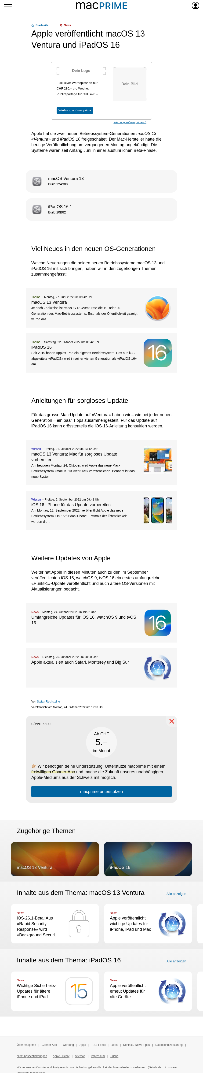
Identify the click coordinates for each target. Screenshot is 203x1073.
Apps (83, 1045)
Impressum (98, 1056)
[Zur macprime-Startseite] (101, 5)
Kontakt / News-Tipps (136, 1045)
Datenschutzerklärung (169, 1045)
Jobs (114, 1045)
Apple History (61, 1056)
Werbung (68, 1045)
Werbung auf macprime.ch (129, 122)
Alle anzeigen (176, 894)
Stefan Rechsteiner (49, 701)
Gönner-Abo (49, 1045)
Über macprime (26, 1045)
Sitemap (80, 1056)
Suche (114, 1056)
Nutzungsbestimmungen (32, 1056)
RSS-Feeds (98, 1045)
